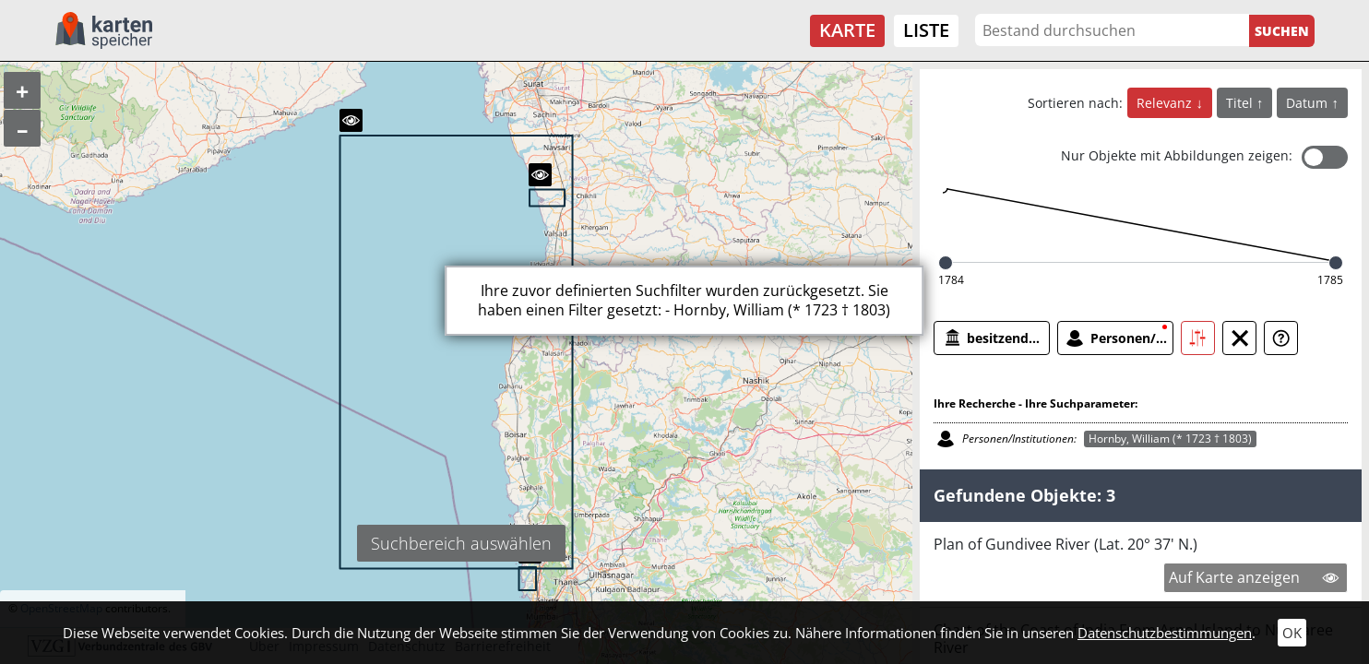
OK (1292, 632)
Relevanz (1166, 103)
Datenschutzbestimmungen (1164, 632)
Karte (847, 30)
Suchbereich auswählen (461, 543)
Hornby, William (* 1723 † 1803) (1170, 438)
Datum (1308, 103)
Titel (1241, 103)
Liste (926, 30)
